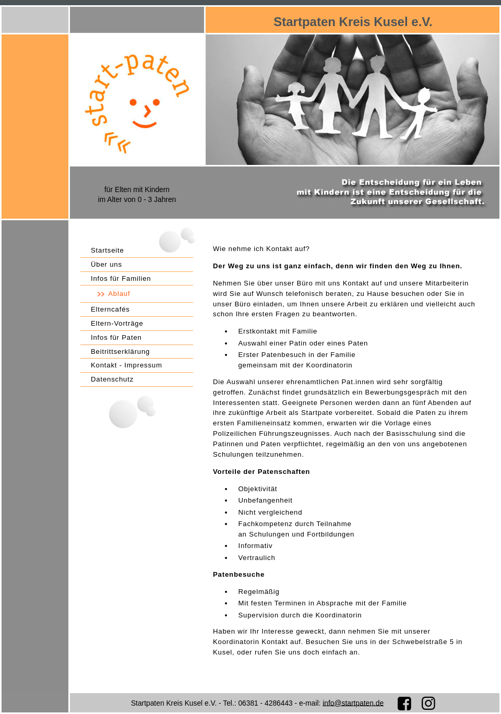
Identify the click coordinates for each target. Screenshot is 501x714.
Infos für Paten (116, 337)
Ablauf (119, 294)
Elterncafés (110, 309)
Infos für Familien (121, 278)
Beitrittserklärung (120, 351)
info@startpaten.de (353, 703)
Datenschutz (112, 379)
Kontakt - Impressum (126, 365)
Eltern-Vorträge (117, 323)
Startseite (107, 250)
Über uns (106, 264)
